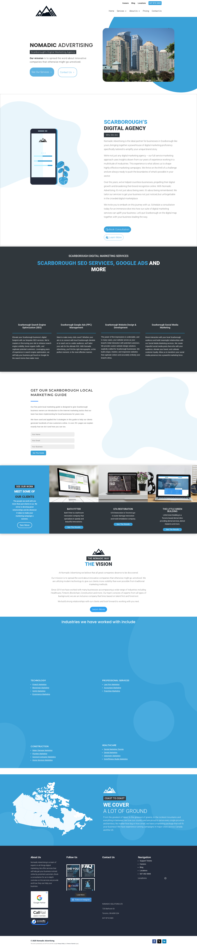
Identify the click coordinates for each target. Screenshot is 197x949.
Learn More (115, 237)
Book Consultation (119, 229)
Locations (142, 3)
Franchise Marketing (112, 691)
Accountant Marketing (112, 688)
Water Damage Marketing (42, 750)
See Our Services (40, 72)
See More (25, 525)
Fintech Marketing (39, 684)
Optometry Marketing (112, 756)
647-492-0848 (145, 874)
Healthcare (109, 745)
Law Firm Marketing (111, 684)
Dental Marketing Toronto (114, 749)
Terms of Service (71, 943)
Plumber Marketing (39, 754)
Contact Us (157, 11)
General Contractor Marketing (44, 757)
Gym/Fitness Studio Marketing (116, 759)
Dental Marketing (110, 753)
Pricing (146, 11)
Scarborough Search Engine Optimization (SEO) (32, 326)
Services (120, 11)
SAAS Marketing (38, 691)
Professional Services (115, 680)
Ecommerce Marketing (41, 694)
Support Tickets (146, 861)
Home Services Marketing (42, 760)
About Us (133, 11)
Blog (133, 3)
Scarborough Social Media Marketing (165, 326)
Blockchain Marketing (40, 688)
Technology (38, 680)
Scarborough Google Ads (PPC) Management (76, 326)
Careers (125, 3)
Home (111, 11)
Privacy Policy (61, 943)
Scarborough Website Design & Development (120, 326)
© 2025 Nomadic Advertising (42, 941)
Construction (39, 746)
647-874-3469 (155, 3)
